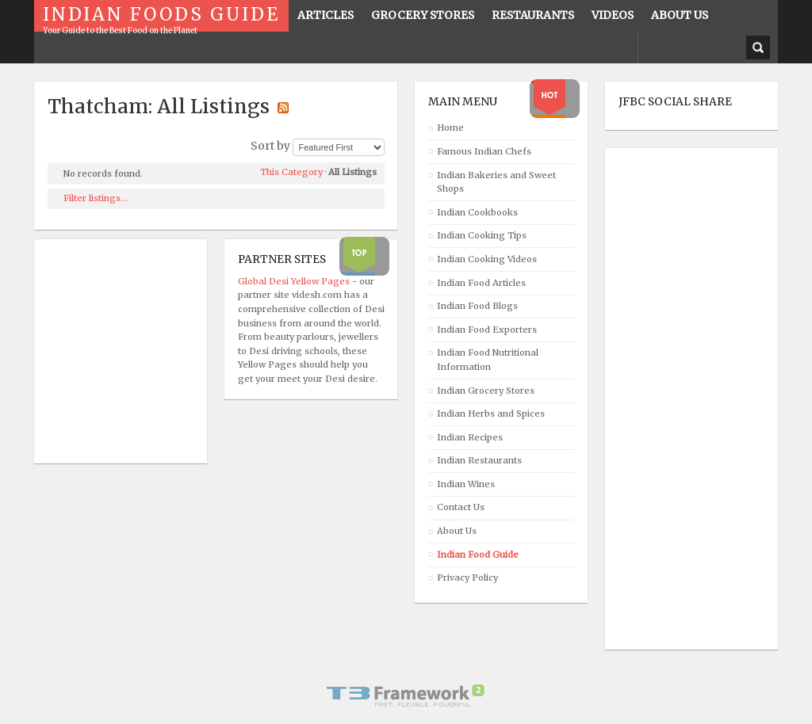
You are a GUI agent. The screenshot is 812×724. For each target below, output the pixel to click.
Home (450, 127)
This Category (291, 171)
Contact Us (461, 507)
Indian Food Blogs (477, 305)
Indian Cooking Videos (487, 259)
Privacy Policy (467, 577)
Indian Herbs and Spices (491, 413)
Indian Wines (466, 484)
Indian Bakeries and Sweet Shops (496, 182)
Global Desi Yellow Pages (295, 281)
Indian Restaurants (479, 460)
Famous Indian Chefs (484, 151)
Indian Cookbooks (477, 212)
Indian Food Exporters (487, 329)
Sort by (270, 146)
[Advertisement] (682, 399)
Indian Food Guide (478, 554)
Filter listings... (95, 198)
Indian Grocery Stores (485, 390)
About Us (457, 530)
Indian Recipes (470, 437)
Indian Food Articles (481, 282)
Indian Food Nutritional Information (487, 359)
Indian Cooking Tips (482, 235)
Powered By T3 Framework (406, 695)
